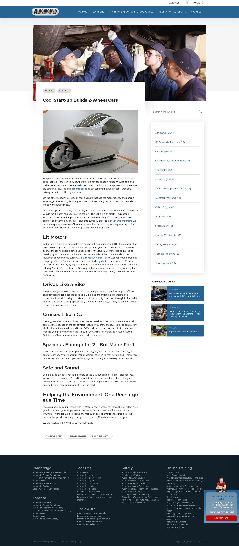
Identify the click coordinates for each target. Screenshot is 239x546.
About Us (196, 11)
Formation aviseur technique (89, 516)
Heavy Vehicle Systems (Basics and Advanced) (181, 517)
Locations (98, 11)
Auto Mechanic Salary (86, 486)
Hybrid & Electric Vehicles (177, 524)
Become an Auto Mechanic (88, 491)
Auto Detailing (39, 480)
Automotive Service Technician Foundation (51, 472)
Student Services (164, 225)
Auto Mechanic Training (87, 489)
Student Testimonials (166, 235)
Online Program (163, 207)
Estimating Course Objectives (179, 513)
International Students (172, 11)
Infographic (161, 169)
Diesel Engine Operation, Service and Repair (185, 478)
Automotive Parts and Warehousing (48, 507)
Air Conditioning (173, 472)
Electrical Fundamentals (176, 500)
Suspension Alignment (175, 527)
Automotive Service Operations (46, 475)
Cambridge (64, 91)
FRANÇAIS (196, 3)
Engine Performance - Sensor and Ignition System (184, 509)
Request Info (221, 518)
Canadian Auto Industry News (170, 160)
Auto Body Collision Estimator (135, 472)
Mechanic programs (101, 436)
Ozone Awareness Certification (46, 489)
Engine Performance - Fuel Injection (181, 505)
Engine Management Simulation (179, 502)
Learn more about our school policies (131, 11)
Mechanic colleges (77, 436)
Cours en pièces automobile (89, 521)
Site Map (65, 542)
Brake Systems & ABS (175, 475)
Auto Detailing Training (131, 475)
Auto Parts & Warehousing (133, 478)
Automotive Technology (43, 486)
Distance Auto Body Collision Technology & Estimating (185, 482)
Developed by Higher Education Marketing (189, 542)
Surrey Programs (164, 244)
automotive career (92, 257)
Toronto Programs (165, 253)
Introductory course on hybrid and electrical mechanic (96, 498)
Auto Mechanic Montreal (87, 483)
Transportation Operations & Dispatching (51, 478)
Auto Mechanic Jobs (85, 480)
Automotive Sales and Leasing (45, 518)
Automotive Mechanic (42, 502)
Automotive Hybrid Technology (135, 480)
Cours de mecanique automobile (91, 513)
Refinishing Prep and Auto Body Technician (140, 500)
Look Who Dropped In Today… (171, 188)
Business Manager (40, 516)
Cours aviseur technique (87, 524)
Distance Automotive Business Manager (183, 486)
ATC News (49, 91)
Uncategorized (163, 262)
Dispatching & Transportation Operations (95, 494)
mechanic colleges (79, 188)
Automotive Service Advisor (44, 483)
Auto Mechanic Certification (89, 478)
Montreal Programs (165, 197)
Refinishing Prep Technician (133, 502)
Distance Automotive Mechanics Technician (184, 489)
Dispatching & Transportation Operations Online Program (184, 493)
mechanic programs (121, 220)
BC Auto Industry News (167, 141)
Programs (81, 11)
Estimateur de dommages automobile (93, 518)
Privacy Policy (76, 542)
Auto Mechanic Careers (87, 475)
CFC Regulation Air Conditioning (135, 494)
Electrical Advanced (174, 497)
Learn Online (174, 3)
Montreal (173, 290)
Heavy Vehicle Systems (176, 522)
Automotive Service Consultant (135, 483)
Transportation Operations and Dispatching (52, 510)
